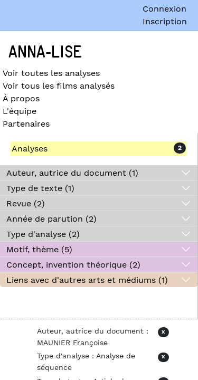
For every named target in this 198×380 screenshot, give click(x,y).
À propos (21, 98)
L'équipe (19, 111)
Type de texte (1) (40, 188)
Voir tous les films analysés (59, 86)
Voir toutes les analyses (51, 73)
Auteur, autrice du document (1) (72, 173)
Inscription (165, 21)
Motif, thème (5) (39, 249)
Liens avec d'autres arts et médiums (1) (87, 280)
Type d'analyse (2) (43, 234)
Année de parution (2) (51, 219)
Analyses (30, 149)
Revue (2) (25, 203)
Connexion (164, 9)
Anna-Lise (45, 52)
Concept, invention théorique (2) (73, 265)
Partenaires (26, 124)
